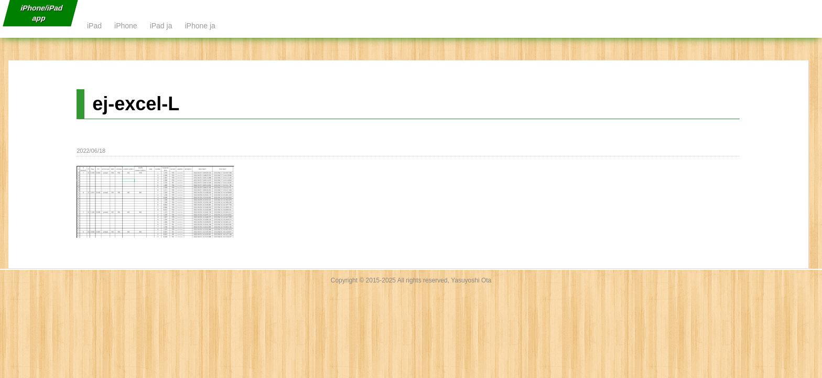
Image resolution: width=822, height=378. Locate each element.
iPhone (125, 26)
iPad (94, 26)
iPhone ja (200, 26)
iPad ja (161, 26)
